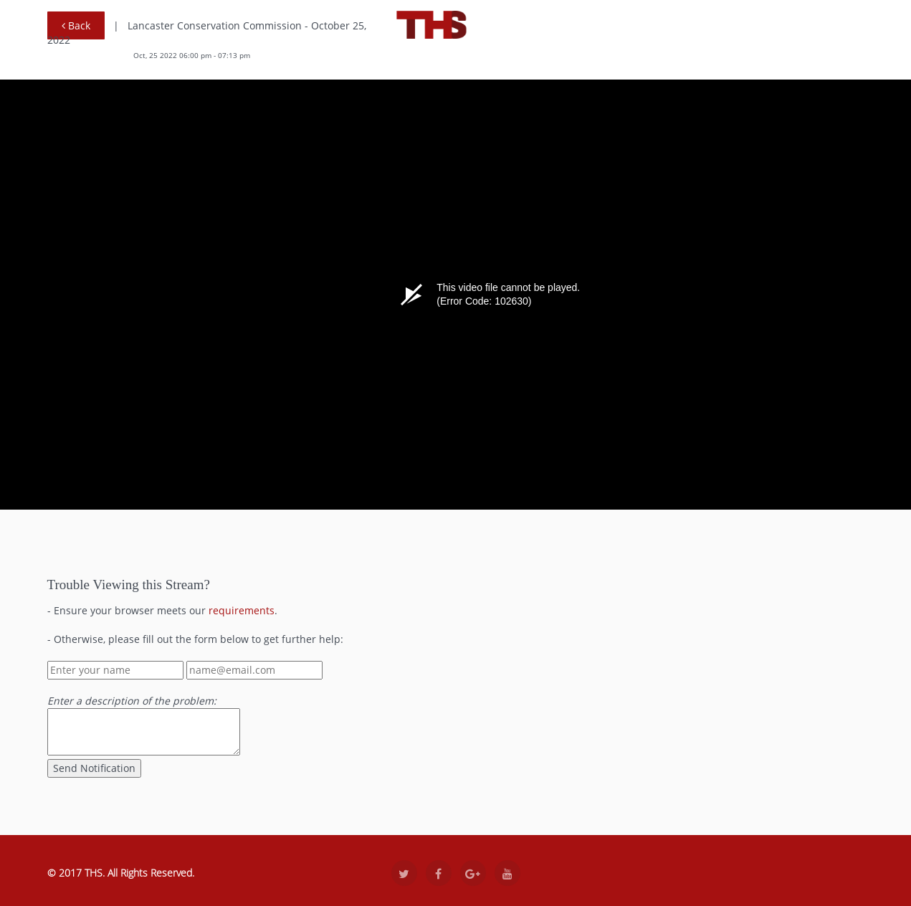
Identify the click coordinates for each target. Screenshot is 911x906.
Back (76, 25)
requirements (242, 610)
